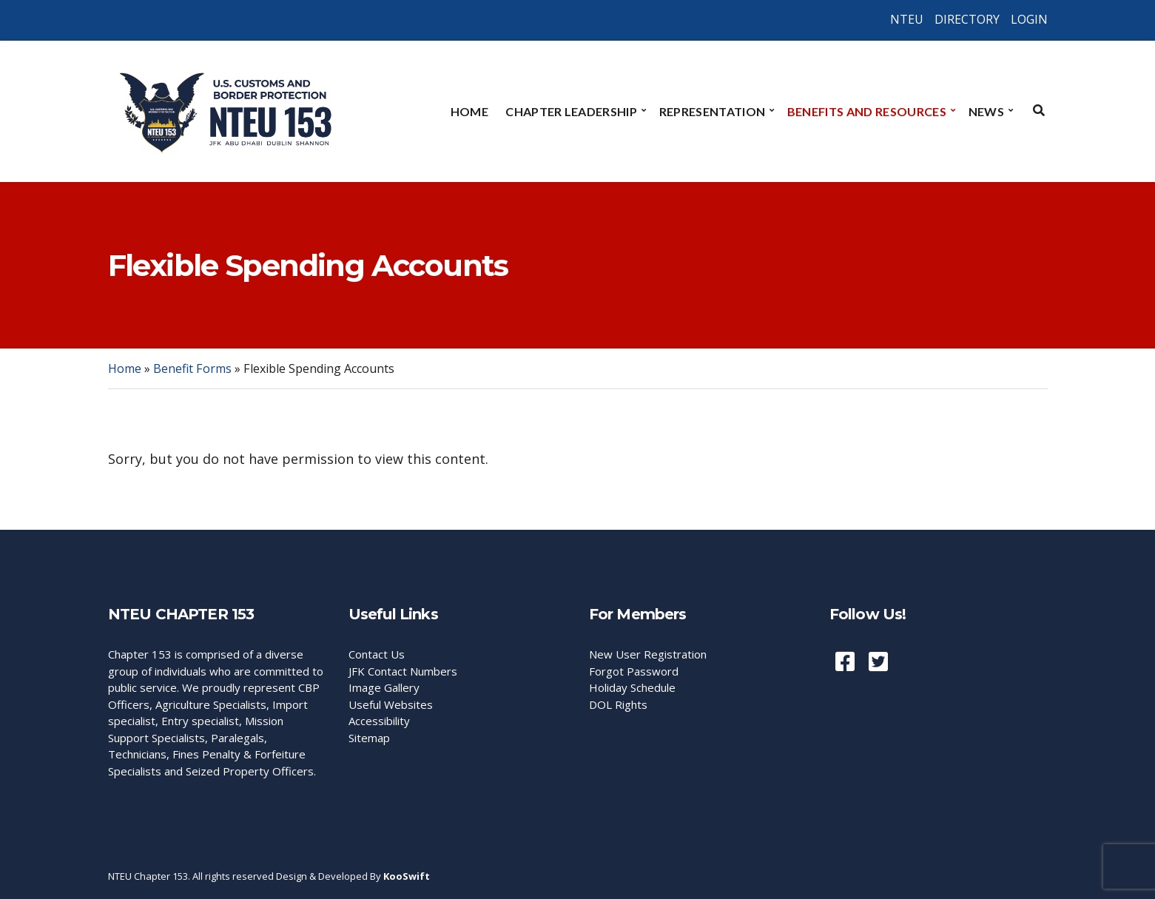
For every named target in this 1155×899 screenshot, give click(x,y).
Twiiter (878, 661)
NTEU (906, 19)
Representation (712, 111)
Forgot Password (633, 671)
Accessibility (379, 720)
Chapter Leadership (571, 111)
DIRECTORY (967, 19)
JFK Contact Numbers (402, 671)
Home (469, 111)
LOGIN (1029, 19)
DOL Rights (618, 704)
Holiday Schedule (632, 687)
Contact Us (376, 654)
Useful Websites (390, 704)
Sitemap (369, 737)
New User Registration (648, 654)
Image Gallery (384, 687)
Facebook (845, 661)
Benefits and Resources (866, 111)
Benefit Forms (192, 368)
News (986, 111)
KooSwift (406, 876)
